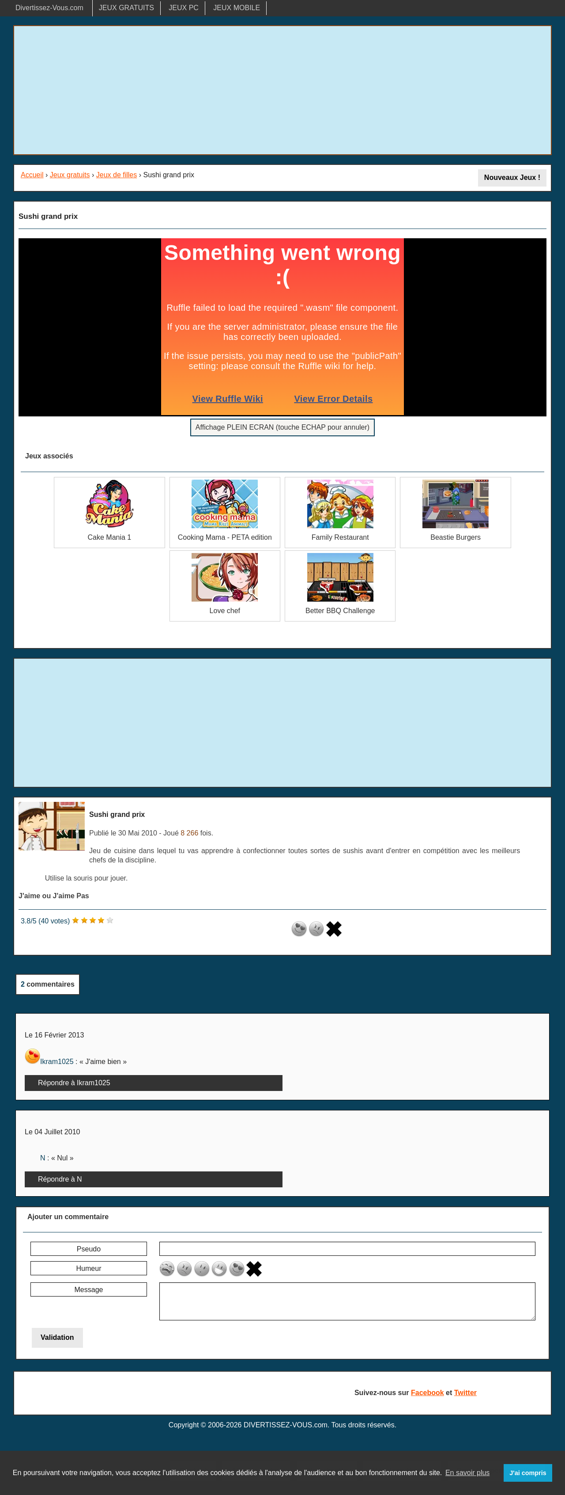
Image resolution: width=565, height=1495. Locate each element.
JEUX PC (184, 7)
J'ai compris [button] (527, 1472)
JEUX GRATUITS (126, 7)
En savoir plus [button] (467, 1472)
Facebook (427, 1392)
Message (89, 1289)
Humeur (89, 1268)
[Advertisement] (282, 90)
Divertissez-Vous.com (49, 7)
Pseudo (89, 1249)
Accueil (32, 175)
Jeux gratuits (70, 175)
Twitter (465, 1392)
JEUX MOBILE (236, 7)
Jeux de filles (116, 175)
